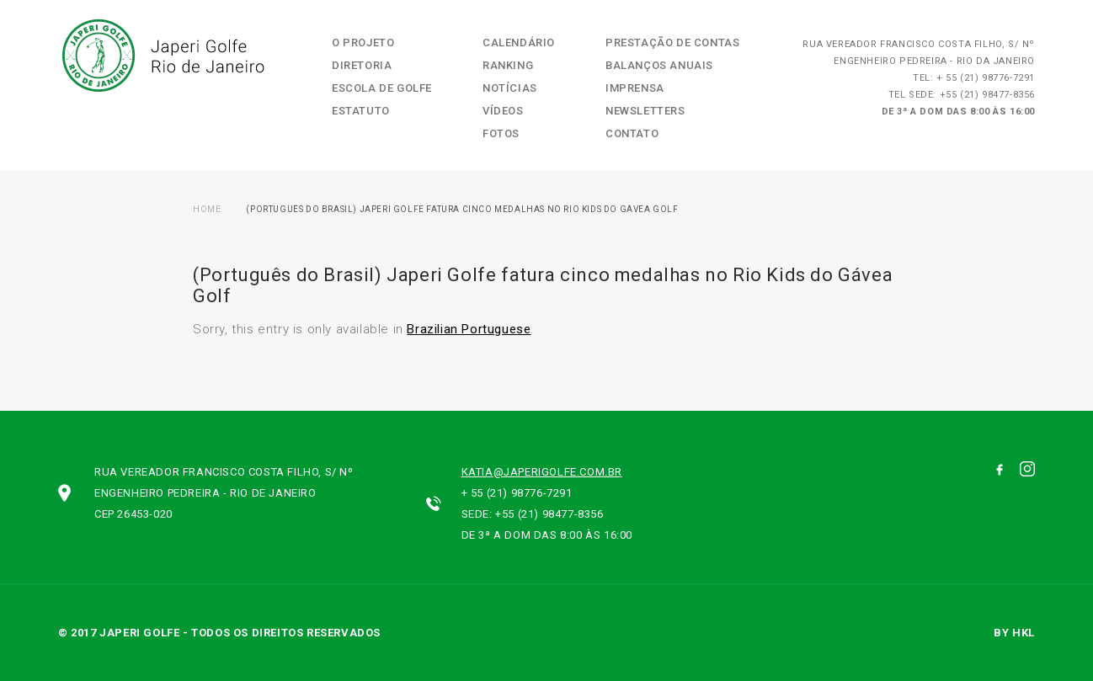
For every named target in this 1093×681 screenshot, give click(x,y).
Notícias (510, 88)
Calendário (519, 42)
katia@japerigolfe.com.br (541, 472)
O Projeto (363, 42)
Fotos (501, 133)
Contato (631, 133)
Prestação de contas (672, 42)
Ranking (508, 65)
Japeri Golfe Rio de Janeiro (161, 55)
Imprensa (634, 88)
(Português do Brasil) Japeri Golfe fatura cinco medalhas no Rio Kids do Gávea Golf (462, 209)
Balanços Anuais (659, 65)
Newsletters (645, 110)
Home (207, 209)
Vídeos (503, 110)
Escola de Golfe (382, 88)
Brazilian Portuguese (469, 329)
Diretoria (362, 65)
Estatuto (361, 110)
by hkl (1014, 632)
